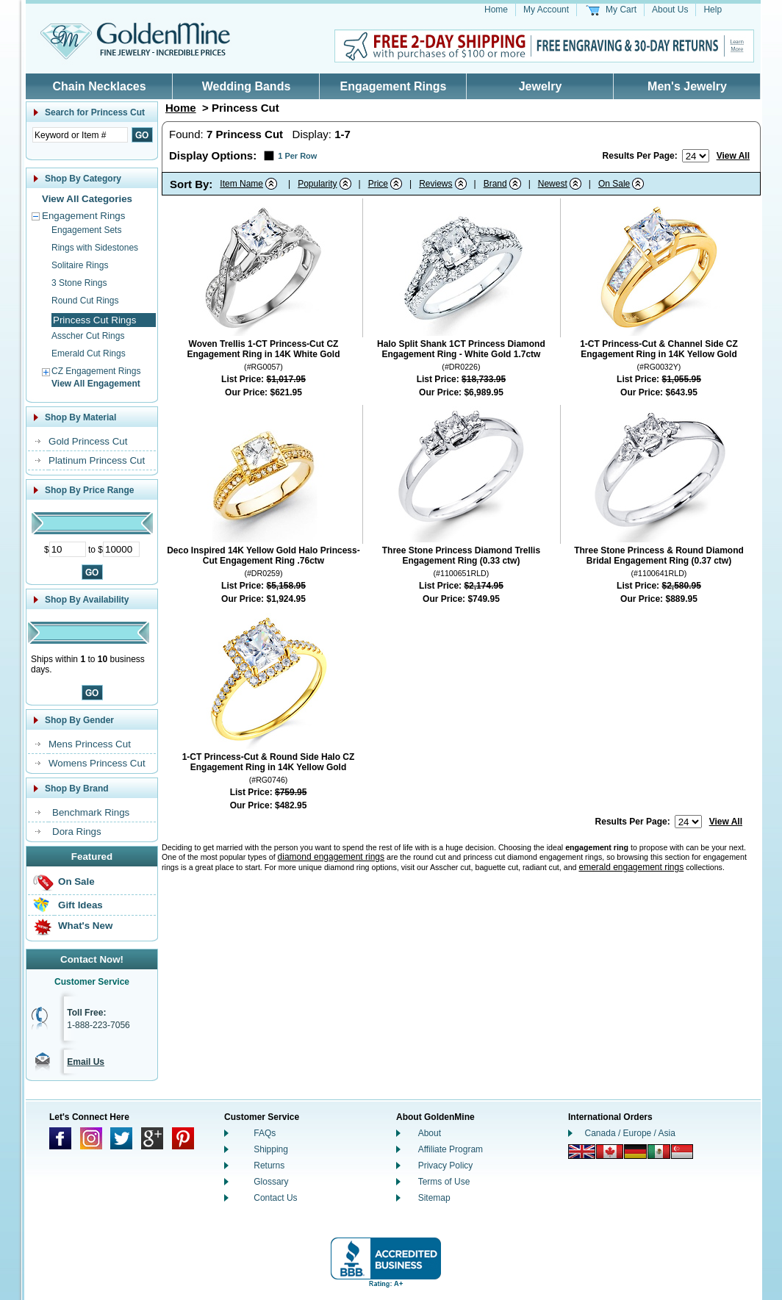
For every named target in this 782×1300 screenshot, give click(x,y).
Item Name (241, 184)
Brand (495, 184)
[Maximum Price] (121, 549)
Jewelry (540, 86)
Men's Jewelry (687, 86)
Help (712, 9)
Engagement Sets (86, 230)
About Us (670, 9)
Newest (552, 184)
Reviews (435, 184)
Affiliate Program (450, 1149)
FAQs (265, 1133)
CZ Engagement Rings (95, 371)
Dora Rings (76, 831)
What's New (85, 925)
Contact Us (275, 1198)
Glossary (271, 1182)
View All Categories (87, 198)
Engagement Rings (393, 86)
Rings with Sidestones (94, 248)
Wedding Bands (246, 86)
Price (378, 184)
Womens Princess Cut (97, 763)
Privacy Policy (445, 1165)
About (429, 1133)
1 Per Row (297, 155)
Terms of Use (444, 1182)
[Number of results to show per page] (695, 155)
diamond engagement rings (331, 857)
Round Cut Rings (84, 300)
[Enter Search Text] (80, 135)
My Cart (621, 9)
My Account (546, 9)
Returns (269, 1165)
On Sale (76, 881)
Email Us (85, 1062)
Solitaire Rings (79, 265)
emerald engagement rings (631, 867)
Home (496, 9)
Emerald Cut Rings (88, 353)
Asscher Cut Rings (87, 336)
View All (733, 156)
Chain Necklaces (99, 86)
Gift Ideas (80, 905)
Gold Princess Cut (88, 441)
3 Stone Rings (79, 283)
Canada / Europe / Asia (630, 1133)
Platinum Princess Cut (97, 460)
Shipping (271, 1149)
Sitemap (434, 1198)
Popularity (317, 184)
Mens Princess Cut (90, 744)
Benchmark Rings (90, 812)
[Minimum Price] (67, 549)
